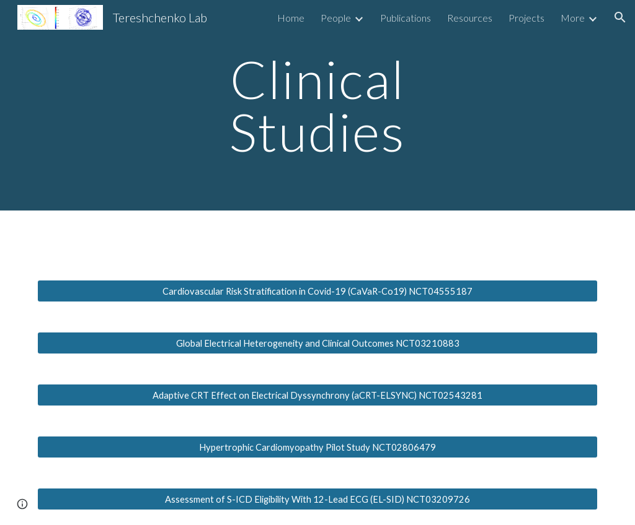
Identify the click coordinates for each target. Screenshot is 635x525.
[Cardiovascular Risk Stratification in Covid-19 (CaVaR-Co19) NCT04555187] (318, 291)
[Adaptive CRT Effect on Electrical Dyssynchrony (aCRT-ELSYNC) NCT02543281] (318, 395)
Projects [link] (526, 18)
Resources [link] (469, 18)
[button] (620, 17)
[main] (317, 105)
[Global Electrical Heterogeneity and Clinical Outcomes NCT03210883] (318, 343)
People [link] (336, 18)
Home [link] (290, 18)
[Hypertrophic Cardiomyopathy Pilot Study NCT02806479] (318, 447)
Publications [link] (405, 18)
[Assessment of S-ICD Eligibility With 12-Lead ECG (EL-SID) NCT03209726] (318, 499)
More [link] (573, 18)
